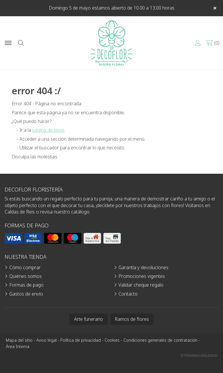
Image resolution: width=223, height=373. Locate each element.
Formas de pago (26, 285)
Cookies (112, 340)
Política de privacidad (80, 340)
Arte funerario (88, 319)
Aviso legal (46, 340)
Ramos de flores (132, 319)
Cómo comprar (25, 267)
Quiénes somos (25, 276)
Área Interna (17, 346)
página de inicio (48, 130)
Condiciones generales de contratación (160, 340)
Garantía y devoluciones (143, 267)
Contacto (128, 294)
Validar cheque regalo (140, 285)
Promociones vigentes (141, 276)
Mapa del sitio (19, 340)
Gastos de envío (26, 294)
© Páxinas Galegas (199, 356)
